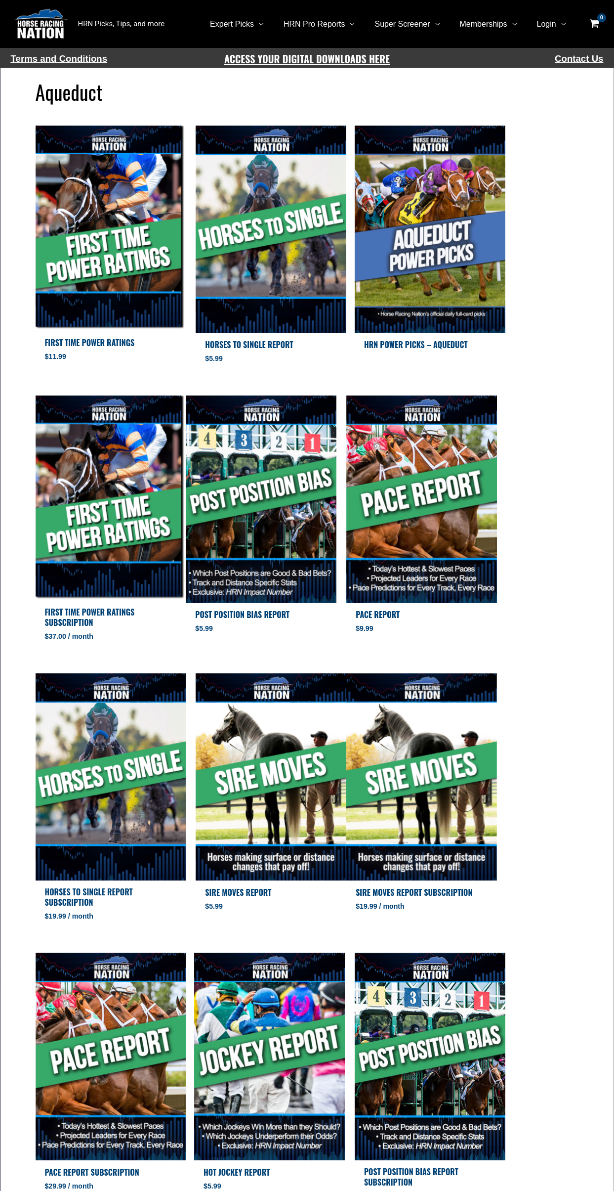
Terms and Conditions (59, 58)
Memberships (489, 24)
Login (548, 24)
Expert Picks (250, 24)
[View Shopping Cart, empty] (595, 24)
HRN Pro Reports (328, 24)
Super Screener (412, 24)
